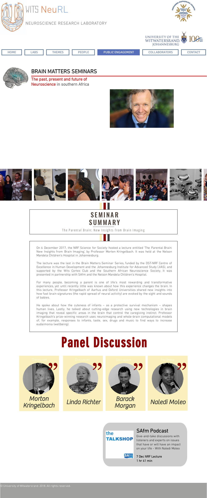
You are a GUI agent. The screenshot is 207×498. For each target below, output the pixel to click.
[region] (142, 109)
